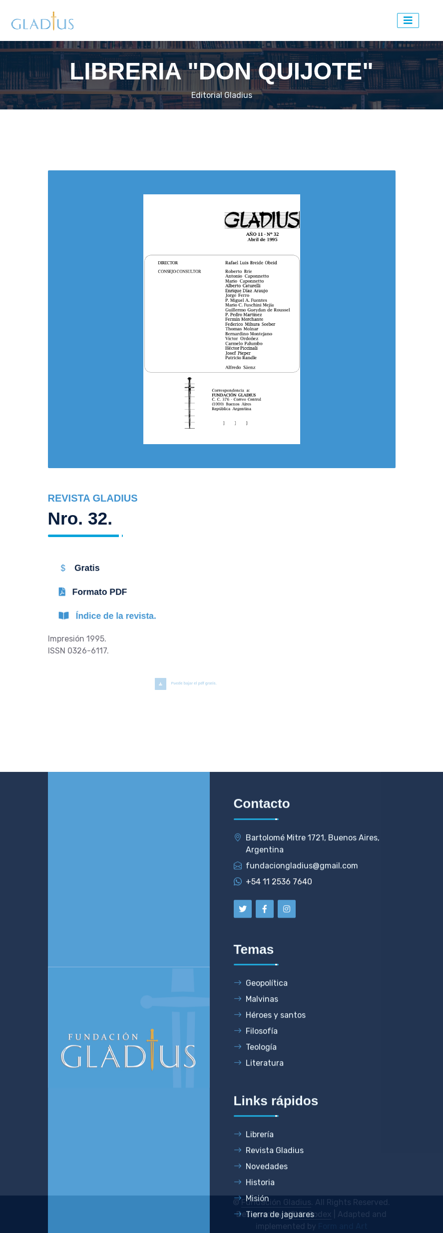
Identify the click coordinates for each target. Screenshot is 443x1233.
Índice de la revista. (126, 619)
